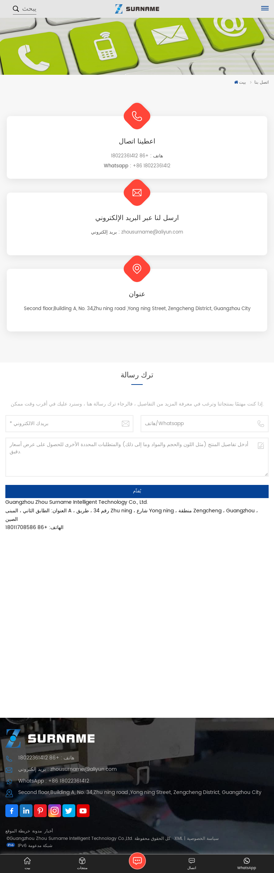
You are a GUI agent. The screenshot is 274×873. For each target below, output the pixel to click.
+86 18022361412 (130, 156)
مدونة (37, 831)
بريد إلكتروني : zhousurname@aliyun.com (67, 769)
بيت (240, 82)
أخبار (48, 831)
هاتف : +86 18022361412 (46, 758)
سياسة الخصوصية (203, 838)
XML (178, 838)
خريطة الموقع (17, 831)
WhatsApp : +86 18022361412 (53, 781)
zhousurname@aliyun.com (152, 232)
